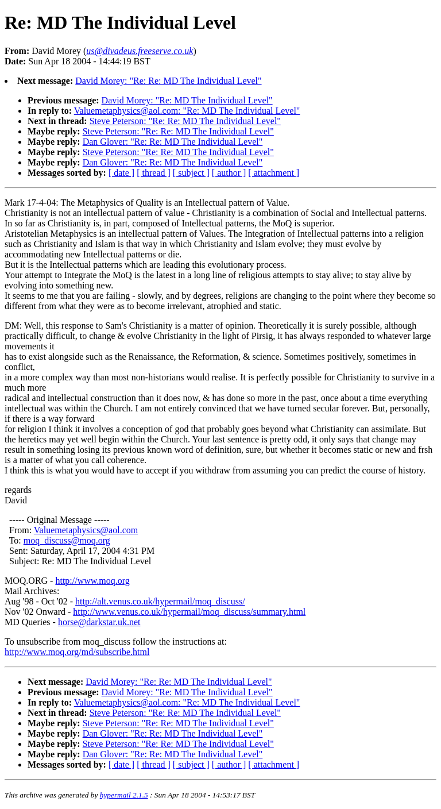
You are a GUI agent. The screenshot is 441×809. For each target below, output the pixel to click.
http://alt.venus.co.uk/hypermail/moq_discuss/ (160, 601)
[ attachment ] (273, 173)
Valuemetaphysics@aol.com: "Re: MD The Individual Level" (187, 110)
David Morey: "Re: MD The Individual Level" (187, 100)
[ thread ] (154, 173)
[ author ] (229, 173)
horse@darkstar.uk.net (99, 622)
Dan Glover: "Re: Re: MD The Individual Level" (173, 142)
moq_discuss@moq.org (67, 540)
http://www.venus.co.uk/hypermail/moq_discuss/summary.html (189, 612)
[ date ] (121, 173)
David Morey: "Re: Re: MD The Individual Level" (168, 81)
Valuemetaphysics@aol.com (86, 530)
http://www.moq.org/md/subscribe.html (77, 652)
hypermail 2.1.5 (124, 795)
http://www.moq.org (92, 580)
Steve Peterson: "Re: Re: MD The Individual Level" (185, 121)
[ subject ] (191, 173)
